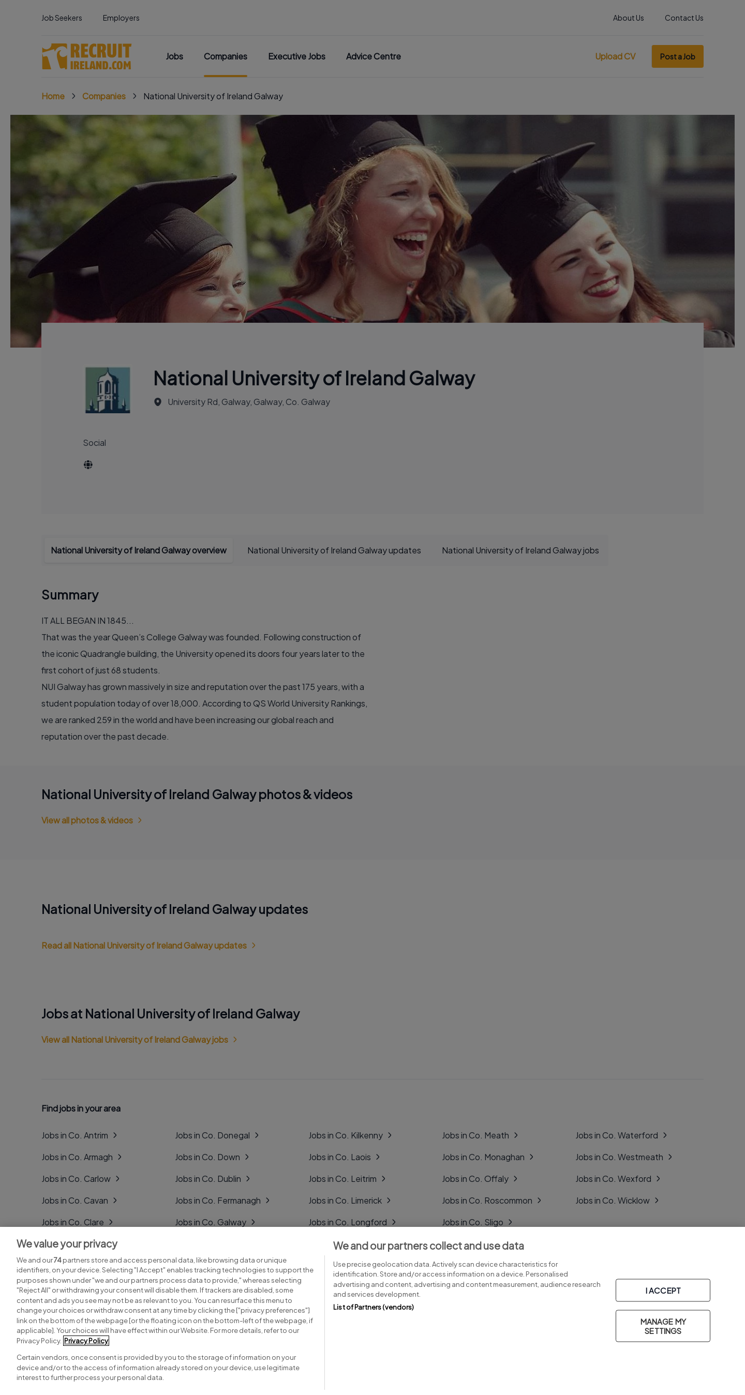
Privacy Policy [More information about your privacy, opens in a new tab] (86, 1341)
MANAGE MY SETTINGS (663, 1326)
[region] (372, 1311)
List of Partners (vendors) (373, 1307)
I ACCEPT (663, 1290)
